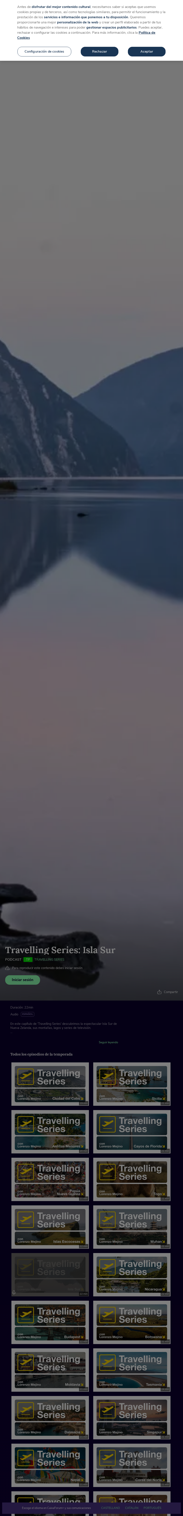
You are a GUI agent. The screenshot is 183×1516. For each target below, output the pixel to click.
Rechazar (99, 51)
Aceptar (146, 51)
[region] (91, 30)
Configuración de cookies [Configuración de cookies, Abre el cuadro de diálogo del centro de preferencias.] (44, 51)
